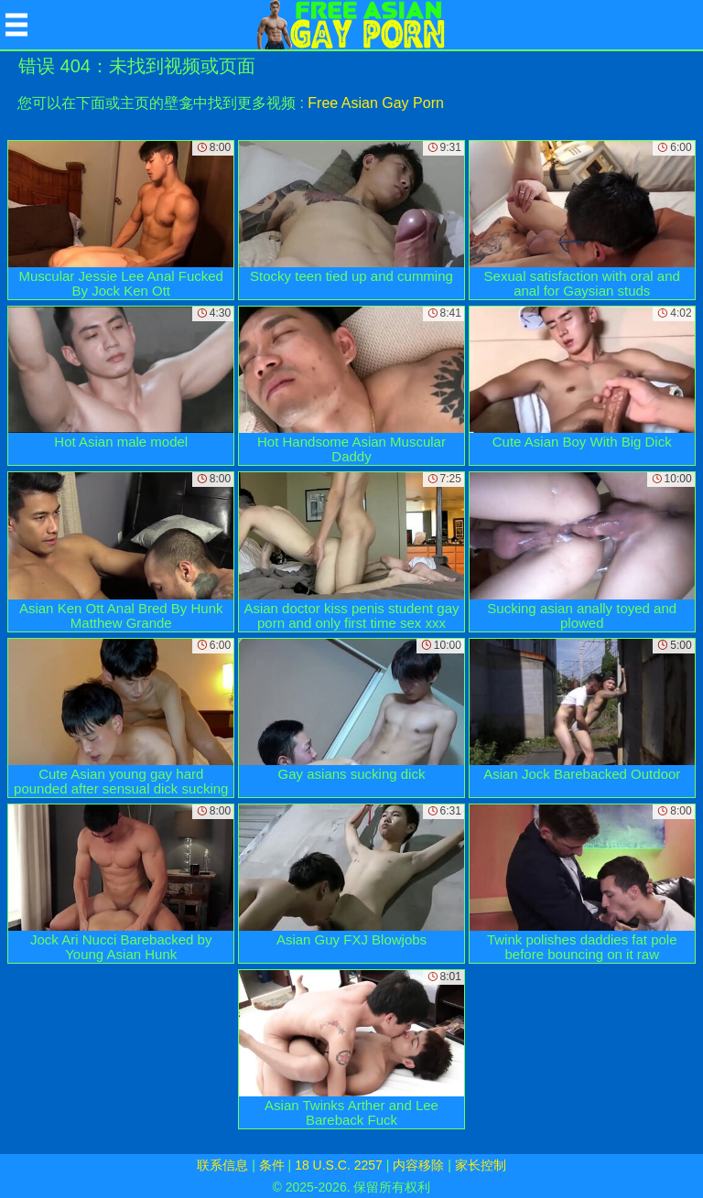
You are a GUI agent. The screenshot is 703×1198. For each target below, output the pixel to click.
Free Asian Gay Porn (376, 103)
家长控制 (480, 1165)
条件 (272, 1165)
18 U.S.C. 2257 (339, 1165)
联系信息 (222, 1165)
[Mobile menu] (16, 24)
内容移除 (418, 1165)
